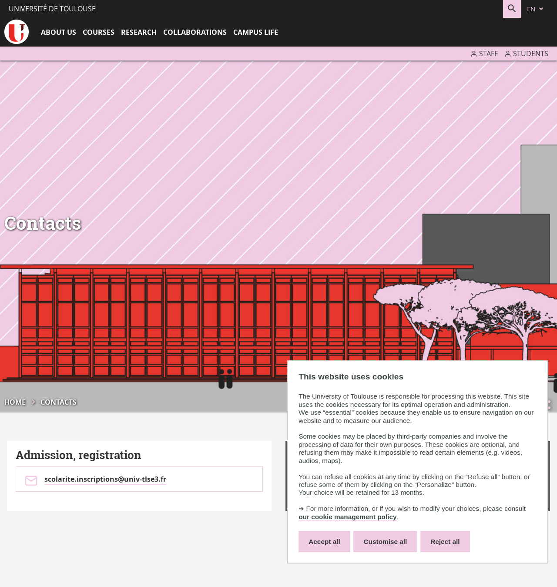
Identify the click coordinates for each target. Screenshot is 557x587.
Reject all (445, 541)
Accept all (324, 541)
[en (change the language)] (535, 9)
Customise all (385, 541)
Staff (488, 53)
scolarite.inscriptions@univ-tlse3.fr (105, 479)
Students (530, 53)
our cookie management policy (347, 516)
